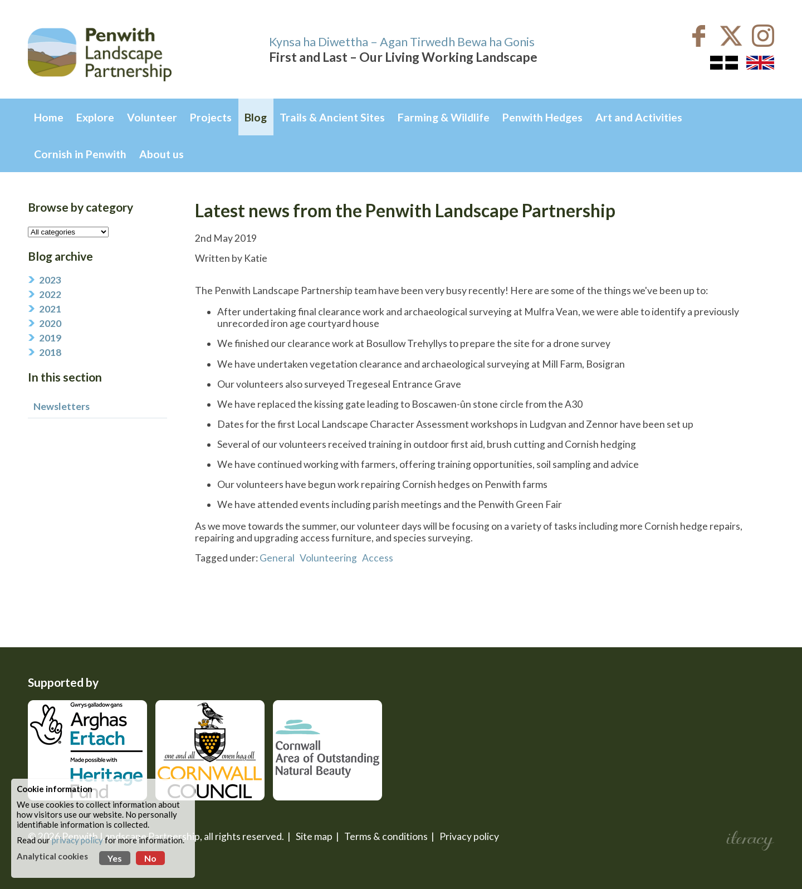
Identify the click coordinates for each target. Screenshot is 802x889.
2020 (50, 323)
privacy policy (77, 840)
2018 (50, 352)
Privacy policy (469, 836)
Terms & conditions (386, 836)
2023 (50, 280)
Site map (314, 836)
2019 (50, 338)
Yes (114, 858)
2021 (50, 309)
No (150, 858)
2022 (50, 294)
